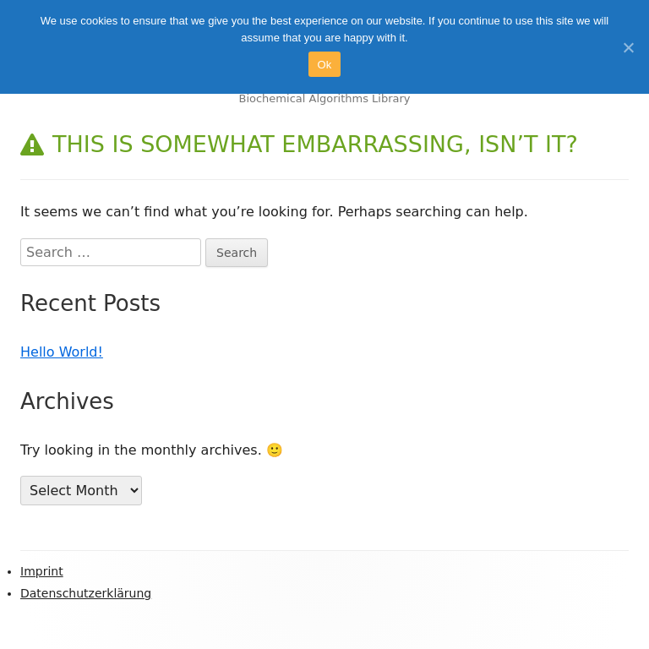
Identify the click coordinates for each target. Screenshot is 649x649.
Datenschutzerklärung (85, 593)
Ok (324, 64)
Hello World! (61, 352)
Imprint (41, 571)
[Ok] (627, 47)
